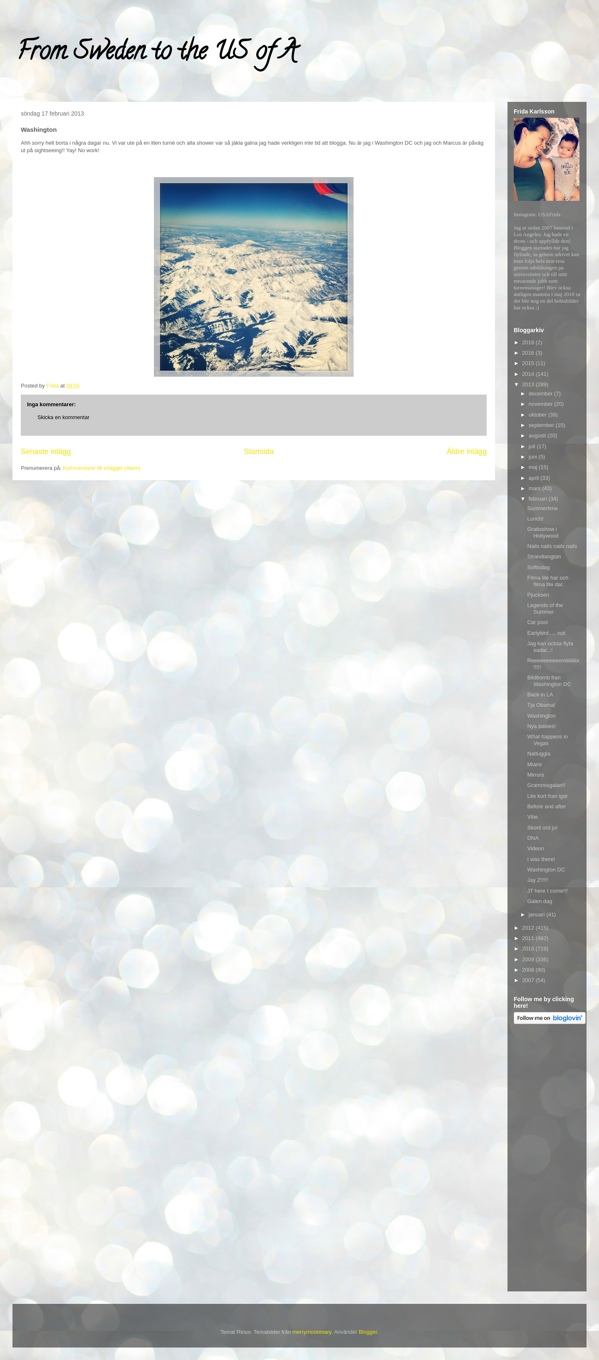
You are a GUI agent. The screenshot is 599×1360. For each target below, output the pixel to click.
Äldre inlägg (467, 451)
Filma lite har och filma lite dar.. (547, 581)
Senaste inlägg (46, 451)
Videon (535, 848)
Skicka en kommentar (63, 417)
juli (533, 446)
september (542, 425)
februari (539, 499)
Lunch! (535, 519)
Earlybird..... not (546, 633)
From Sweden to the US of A (157, 53)
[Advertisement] (547, 1159)
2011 (529, 938)
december (541, 393)
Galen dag (539, 901)
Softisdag (538, 567)
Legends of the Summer (545, 608)
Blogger (368, 1332)
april (534, 478)
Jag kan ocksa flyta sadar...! (550, 646)
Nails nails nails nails (552, 546)
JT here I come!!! (547, 891)
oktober (538, 415)
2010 (529, 948)
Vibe (532, 817)
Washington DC (546, 869)
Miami (534, 764)
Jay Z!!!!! (537, 880)
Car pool (537, 622)
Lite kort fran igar (547, 796)
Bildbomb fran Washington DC (549, 680)
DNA (532, 838)
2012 (529, 928)
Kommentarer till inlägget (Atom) (101, 468)
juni (534, 457)
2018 (529, 342)
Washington (541, 716)
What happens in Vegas (547, 739)
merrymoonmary (312, 1332)
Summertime (542, 508)
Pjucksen (538, 595)
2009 (529, 959)
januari (538, 914)
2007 (529, 980)
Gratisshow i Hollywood (542, 532)
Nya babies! (541, 726)
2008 (529, 970)
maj (534, 467)
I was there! (541, 859)
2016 (529, 353)
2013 (529, 384)
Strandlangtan (544, 556)
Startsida (259, 451)
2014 (529, 374)
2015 (529, 363)
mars (535, 488)
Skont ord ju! (542, 827)
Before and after (546, 806)
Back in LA (540, 694)
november (541, 404)
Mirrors (535, 775)
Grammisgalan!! (546, 785)
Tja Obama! (541, 705)
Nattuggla (538, 753)
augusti (538, 435)
